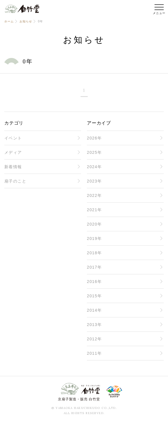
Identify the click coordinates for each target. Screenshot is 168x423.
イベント (13, 138)
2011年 (94, 353)
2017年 (94, 267)
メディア (13, 152)
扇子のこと (15, 181)
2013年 (94, 324)
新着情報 (13, 166)
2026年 (94, 138)
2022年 (94, 195)
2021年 (94, 209)
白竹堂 (22, 8)
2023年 (94, 181)
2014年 (94, 310)
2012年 (94, 339)
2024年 (94, 166)
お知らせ (25, 21)
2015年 (94, 296)
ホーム (8, 21)
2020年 (94, 224)
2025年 (94, 152)
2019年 (94, 238)
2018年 (94, 253)
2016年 (94, 281)
